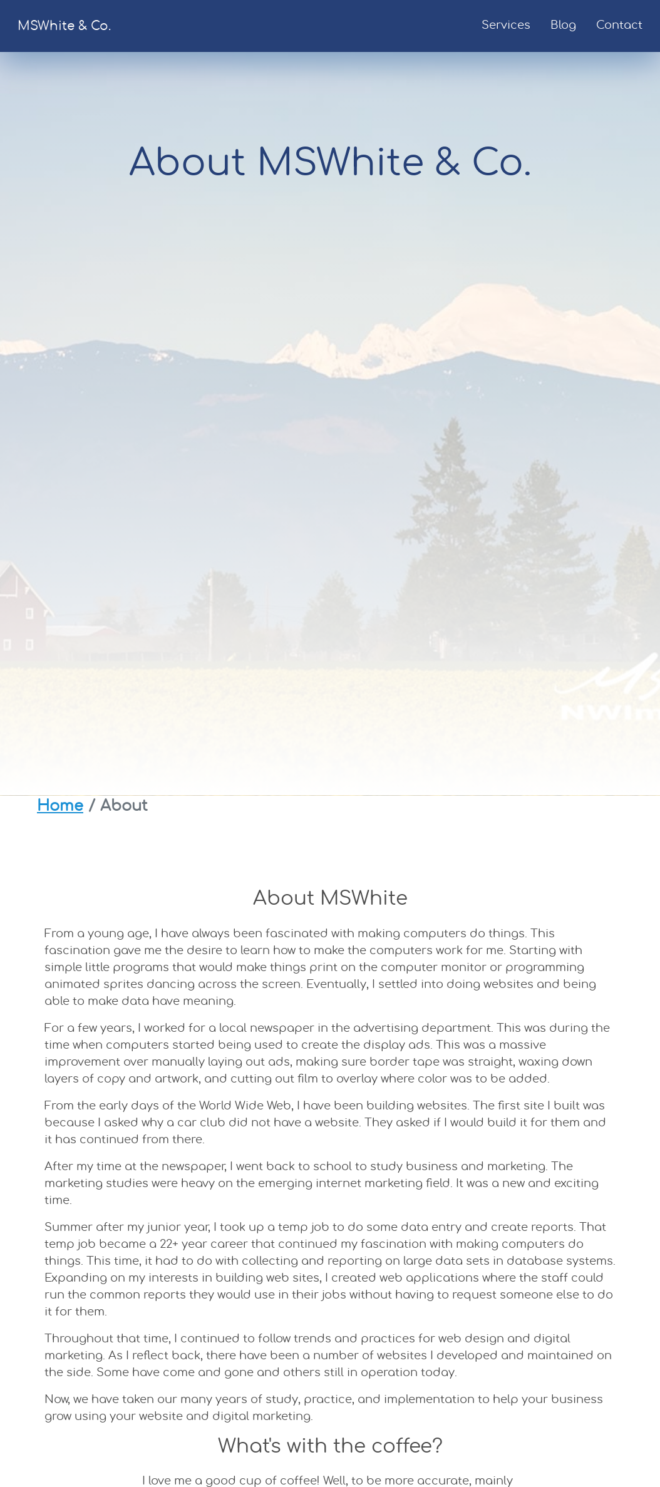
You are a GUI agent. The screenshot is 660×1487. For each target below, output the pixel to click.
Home (60, 806)
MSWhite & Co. (64, 26)
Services (506, 25)
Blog (563, 25)
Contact (619, 25)
